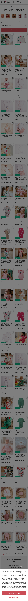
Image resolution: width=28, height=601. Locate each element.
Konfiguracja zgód (14, 597)
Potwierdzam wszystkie (14, 593)
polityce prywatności (19, 578)
